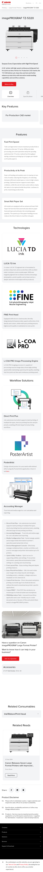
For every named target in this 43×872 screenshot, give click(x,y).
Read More (11, 775)
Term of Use (12, 864)
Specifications (27, 96)
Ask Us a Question (10, 658)
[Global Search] (36, 3)
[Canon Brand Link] (6, 3)
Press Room (8, 769)
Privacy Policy (23, 864)
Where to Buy (9, 84)
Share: (4, 790)
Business (29, 3)
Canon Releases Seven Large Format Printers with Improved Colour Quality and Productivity (19, 765)
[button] (16, 58)
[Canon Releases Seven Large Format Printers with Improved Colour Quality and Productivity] (21, 755)
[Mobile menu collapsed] (40, 3)
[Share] (11, 790)
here (7, 471)
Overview (10, 96)
